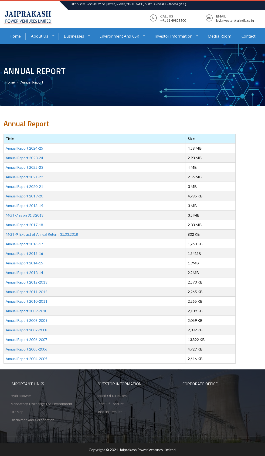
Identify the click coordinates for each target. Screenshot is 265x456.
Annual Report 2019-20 (24, 196)
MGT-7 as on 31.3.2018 (25, 215)
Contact (248, 36)
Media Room (219, 36)
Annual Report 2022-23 (24, 167)
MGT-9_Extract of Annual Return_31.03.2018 (42, 234)
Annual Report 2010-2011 (26, 301)
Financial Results (109, 411)
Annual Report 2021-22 (24, 177)
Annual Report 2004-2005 (26, 358)
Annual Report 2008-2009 (26, 320)
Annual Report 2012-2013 (26, 282)
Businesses (74, 36)
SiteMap (17, 411)
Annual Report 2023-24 (24, 157)
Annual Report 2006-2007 (26, 339)
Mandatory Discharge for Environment (41, 403)
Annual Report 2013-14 (24, 272)
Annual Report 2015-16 (24, 253)
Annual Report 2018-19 (24, 205)
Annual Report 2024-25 (24, 148)
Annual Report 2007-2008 (26, 330)
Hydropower (20, 395)
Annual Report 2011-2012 (26, 291)
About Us (39, 36)
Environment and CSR (119, 36)
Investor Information (173, 36)
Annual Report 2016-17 (24, 244)
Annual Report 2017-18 (24, 224)
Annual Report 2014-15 (24, 263)
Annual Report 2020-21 (24, 186)
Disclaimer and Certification (32, 419)
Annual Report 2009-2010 (26, 311)
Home (15, 36)
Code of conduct (110, 403)
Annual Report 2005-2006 (26, 349)
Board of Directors (111, 395)
